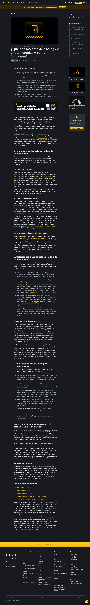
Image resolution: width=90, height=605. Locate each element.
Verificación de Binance (59, 583)
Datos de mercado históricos (60, 564)
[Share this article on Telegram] (78, 17)
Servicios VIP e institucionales (44, 584)
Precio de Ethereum (74, 561)
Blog (23, 575)
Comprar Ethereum (74, 581)
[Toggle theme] (87, 2)
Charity (39, 570)
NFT (39, 565)
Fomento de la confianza (28, 573)
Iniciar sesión (70, 2)
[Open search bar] (65, 2)
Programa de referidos (58, 559)
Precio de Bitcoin (73, 559)
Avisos (24, 580)
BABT (39, 567)
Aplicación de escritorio (59, 556)
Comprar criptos (41, 556)
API (55, 581)
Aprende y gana (73, 554)
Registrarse (78, 2)
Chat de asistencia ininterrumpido (61, 573)
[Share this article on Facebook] (74, 17)
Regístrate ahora (76, 128)
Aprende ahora (62, 7)
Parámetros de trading (58, 585)
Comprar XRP (73, 577)
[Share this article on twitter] (69, 17)
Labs (39, 586)
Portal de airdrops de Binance (60, 587)
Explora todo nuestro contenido (45, 544)
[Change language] (84, 2)
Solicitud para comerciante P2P (44, 577)
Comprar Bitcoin (73, 574)
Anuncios (24, 558)
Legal (24, 563)
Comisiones (56, 580)
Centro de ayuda (57, 575)
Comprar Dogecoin (74, 579)
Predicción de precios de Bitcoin (76, 569)
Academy (40, 559)
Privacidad (25, 571)
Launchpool (40, 563)
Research (40, 569)
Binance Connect (41, 587)
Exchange (40, 554)
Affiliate (55, 558)
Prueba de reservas (58, 566)
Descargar (56, 554)
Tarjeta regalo (41, 561)
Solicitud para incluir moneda (44, 582)
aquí (15, 598)
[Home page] (10, 3)
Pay (39, 558)
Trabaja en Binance (27, 556)
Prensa (24, 561)
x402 (39, 589)
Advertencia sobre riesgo (28, 579)
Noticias (24, 559)
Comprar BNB (73, 576)
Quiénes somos (26, 554)
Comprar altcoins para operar (76, 583)
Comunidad (25, 577)
